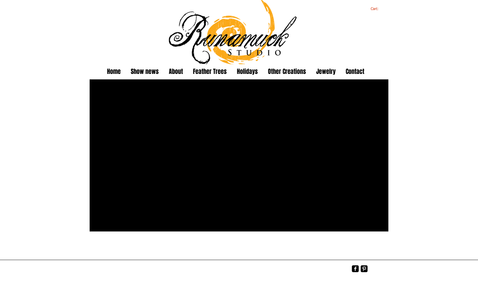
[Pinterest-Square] (364, 268)
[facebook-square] (355, 268)
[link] (378, 9)
